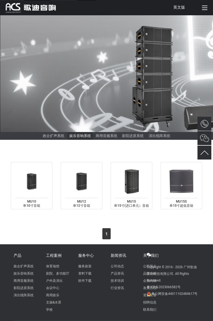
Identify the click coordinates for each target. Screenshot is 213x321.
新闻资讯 (118, 255)
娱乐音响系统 (80, 136)
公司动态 (117, 266)
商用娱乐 (52, 295)
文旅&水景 (53, 302)
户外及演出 (54, 281)
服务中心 (86, 255)
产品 (17, 255)
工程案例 (54, 255)
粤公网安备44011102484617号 (174, 294)
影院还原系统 (133, 136)
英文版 (179, 7)
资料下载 (85, 273)
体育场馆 (52, 266)
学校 (49, 310)
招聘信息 (149, 302)
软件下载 (85, 281)
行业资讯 (117, 288)
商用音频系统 (106, 136)
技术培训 (117, 281)
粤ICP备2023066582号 (164, 287)
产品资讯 (117, 273)
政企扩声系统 (53, 136)
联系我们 (149, 310)
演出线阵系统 (159, 136)
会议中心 (52, 288)
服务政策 (85, 266)
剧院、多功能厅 (57, 273)
